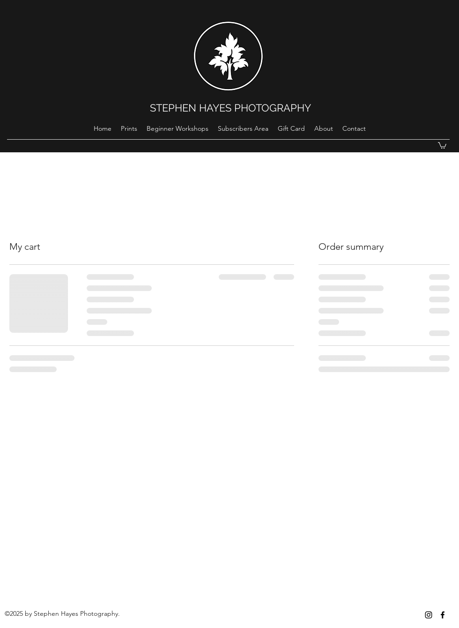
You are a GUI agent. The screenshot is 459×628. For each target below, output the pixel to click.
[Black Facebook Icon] (442, 615)
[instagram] (428, 615)
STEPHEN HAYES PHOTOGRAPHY (230, 108)
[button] (442, 145)
